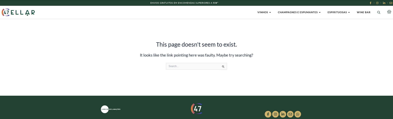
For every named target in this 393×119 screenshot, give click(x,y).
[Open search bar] (378, 12)
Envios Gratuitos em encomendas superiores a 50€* (184, 2)
